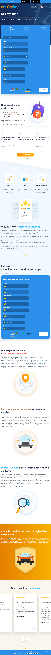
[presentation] (23, 578)
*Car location (6, 55)
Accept (29, 653)
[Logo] (7, 6)
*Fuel (27, 42)
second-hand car (41, 314)
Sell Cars (19, 7)
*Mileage (28, 48)
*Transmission (6, 48)
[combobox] (37, 44)
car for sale (8, 481)
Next (43, 66)
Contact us (25, 7)
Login (34, 7)
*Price (27, 55)
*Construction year (8, 42)
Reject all (35, 653)
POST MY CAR (25, 131)
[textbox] (37, 44)
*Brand (5, 35)
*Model (28, 35)
